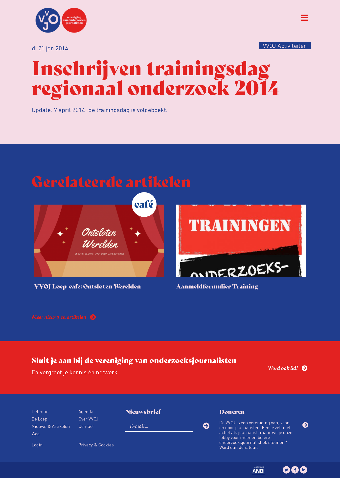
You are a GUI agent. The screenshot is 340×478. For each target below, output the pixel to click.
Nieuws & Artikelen (51, 426)
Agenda (85, 411)
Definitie (40, 411)
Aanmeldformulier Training (217, 286)
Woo (36, 433)
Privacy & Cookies (96, 444)
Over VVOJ (88, 418)
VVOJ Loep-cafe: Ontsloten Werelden (87, 286)
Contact (86, 426)
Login (37, 444)
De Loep (39, 418)
